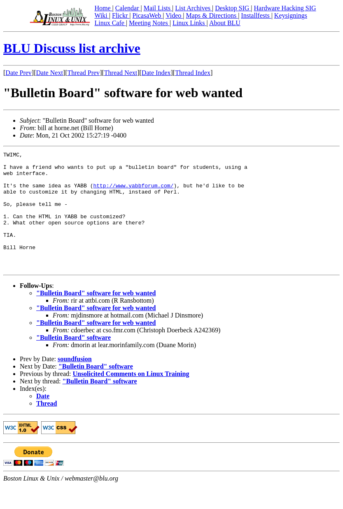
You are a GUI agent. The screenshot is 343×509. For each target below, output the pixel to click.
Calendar (128, 8)
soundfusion (75, 382)
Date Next (49, 72)
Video (174, 15)
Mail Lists (158, 8)
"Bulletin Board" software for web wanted (96, 316)
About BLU (224, 22)
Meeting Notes (149, 22)
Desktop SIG (233, 8)
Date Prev (18, 72)
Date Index (156, 72)
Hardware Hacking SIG (285, 8)
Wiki (101, 15)
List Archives (193, 8)
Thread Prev (83, 72)
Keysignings (290, 15)
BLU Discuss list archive (71, 48)
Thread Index (192, 72)
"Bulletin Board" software (73, 360)
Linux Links (190, 22)
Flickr (120, 15)
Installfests (256, 15)
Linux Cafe (110, 22)
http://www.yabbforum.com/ (133, 192)
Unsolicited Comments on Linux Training (130, 397)
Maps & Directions (212, 15)
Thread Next (120, 72)
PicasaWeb (147, 15)
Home (103, 8)
